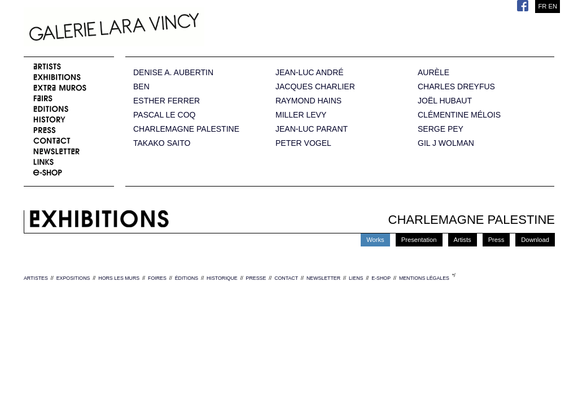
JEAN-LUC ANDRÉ (309, 72)
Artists (462, 239)
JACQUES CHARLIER (315, 86)
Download (535, 239)
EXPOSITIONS (73, 278)
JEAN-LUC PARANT (311, 129)
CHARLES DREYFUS (456, 86)
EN (552, 6)
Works (375, 239)
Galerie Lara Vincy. (170, 28)
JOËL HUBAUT (445, 101)
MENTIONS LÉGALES (424, 278)
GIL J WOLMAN (446, 143)
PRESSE (256, 278)
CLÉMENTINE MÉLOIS (459, 115)
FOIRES (157, 278)
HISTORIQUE (222, 278)
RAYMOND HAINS (308, 101)
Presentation (419, 239)
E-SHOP (381, 278)
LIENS (356, 278)
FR (542, 6)
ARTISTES (36, 278)
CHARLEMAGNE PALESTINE (186, 129)
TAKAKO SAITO (161, 143)
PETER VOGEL (303, 143)
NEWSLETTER (323, 278)
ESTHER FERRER (166, 101)
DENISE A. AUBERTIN (173, 72)
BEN (141, 86)
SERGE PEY (440, 129)
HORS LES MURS (118, 278)
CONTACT (286, 278)
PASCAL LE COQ (164, 115)
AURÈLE (433, 72)
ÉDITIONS (187, 278)
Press (496, 239)
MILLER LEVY (300, 115)
